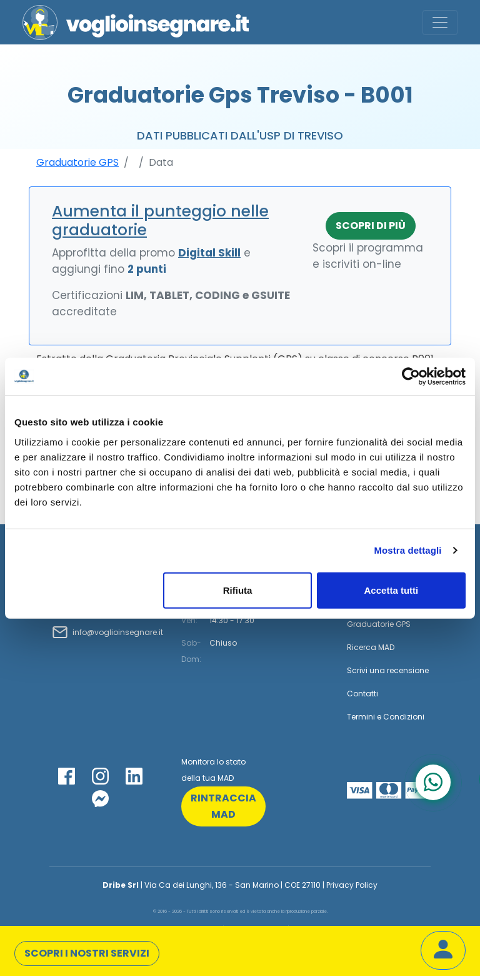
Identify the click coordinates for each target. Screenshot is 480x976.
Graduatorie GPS (77, 162)
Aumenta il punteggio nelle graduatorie (160, 220)
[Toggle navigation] (440, 22)
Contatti (362, 693)
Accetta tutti (391, 589)
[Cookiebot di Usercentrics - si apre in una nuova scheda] (411, 376)
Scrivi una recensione (388, 670)
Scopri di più (371, 225)
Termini (361, 716)
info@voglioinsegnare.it (117, 632)
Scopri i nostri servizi (86, 953)
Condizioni (403, 716)
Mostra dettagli (407, 550)
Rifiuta (237, 589)
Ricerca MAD (370, 647)
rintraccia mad (223, 806)
